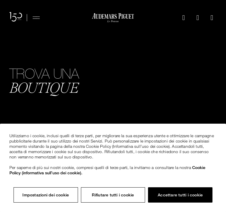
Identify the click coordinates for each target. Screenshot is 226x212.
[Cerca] (183, 17)
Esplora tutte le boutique (56, 116)
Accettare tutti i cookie (180, 195)
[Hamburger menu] (36, 17)
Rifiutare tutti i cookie (113, 195)
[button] (183, 17)
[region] (113, 168)
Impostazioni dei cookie (45, 195)
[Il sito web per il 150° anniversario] (15, 17)
